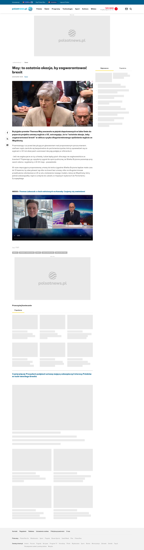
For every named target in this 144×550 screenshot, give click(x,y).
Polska (39, 9)
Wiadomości (34, 538)
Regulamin (22, 531)
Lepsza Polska (64, 2)
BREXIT (15, 252)
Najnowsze (105, 68)
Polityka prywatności (57, 531)
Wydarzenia (75, 543)
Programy (56, 9)
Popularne (18, 310)
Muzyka (50, 546)
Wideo (93, 9)
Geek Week (65, 538)
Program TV (53, 543)
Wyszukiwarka (130, 9)
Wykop (7, 145)
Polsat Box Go (24, 538)
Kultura (85, 9)
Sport (77, 9)
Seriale (110, 543)
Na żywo (45, 543)
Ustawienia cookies (42, 531)
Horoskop (62, 543)
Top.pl (116, 543)
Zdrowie (103, 543)
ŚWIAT (38, 252)
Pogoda (47, 538)
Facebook (124, 2)
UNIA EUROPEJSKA (48, 252)
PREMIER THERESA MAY (27, 252)
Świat (46, 9)
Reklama (31, 531)
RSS (131, 2)
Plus (72, 538)
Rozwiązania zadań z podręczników (35, 546)
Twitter (128, 2)
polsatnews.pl (17, 62)
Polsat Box (78, 538)
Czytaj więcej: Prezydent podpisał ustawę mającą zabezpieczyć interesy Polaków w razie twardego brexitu (52, 375)
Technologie (68, 9)
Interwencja (15, 2)
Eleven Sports (55, 538)
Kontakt (14, 531)
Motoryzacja (96, 543)
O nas (68, 531)
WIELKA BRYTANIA (61, 252)
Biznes (88, 543)
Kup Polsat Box (40, 2)
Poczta (32, 543)
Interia (26, 543)
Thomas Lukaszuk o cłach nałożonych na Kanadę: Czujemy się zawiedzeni (52, 191)
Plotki (68, 543)
